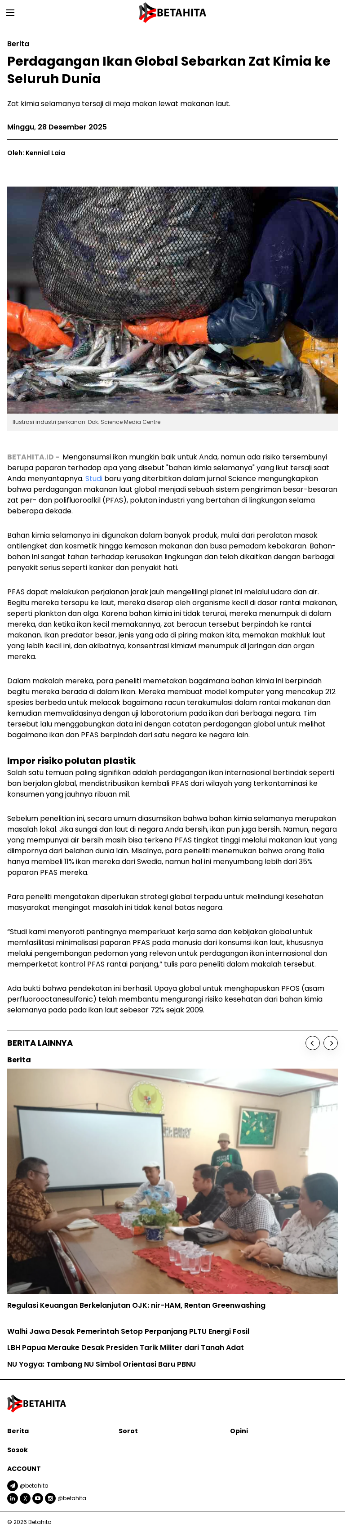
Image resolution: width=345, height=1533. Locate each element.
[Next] (330, 1043)
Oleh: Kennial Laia (36, 152)
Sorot (128, 1430)
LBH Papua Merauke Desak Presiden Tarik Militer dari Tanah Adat (125, 1347)
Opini (239, 1430)
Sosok (17, 1449)
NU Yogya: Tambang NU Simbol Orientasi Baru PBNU (101, 1364)
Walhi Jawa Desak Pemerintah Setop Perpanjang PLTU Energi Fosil (128, 1331)
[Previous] (312, 1043)
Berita (18, 1430)
